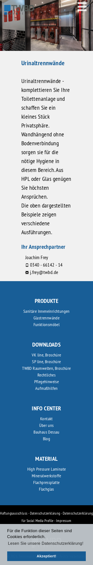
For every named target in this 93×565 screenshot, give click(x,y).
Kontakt (46, 418)
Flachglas (46, 489)
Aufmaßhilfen (46, 388)
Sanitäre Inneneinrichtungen (46, 311)
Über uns (46, 425)
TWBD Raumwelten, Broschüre (46, 368)
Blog (46, 438)
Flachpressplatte (46, 482)
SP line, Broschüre (46, 361)
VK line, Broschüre (46, 355)
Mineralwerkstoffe (46, 476)
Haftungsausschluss (13, 513)
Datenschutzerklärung (45, 513)
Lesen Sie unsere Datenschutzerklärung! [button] (45, 543)
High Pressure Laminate (46, 469)
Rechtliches (46, 375)
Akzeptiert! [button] (46, 556)
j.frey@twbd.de (44, 272)
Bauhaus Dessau (46, 432)
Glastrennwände (46, 318)
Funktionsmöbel (46, 324)
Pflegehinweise (46, 381)
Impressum (63, 520)
